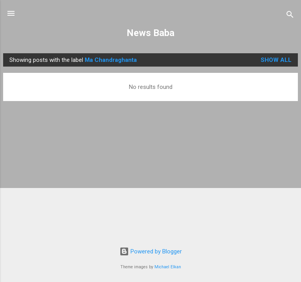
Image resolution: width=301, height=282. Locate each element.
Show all (276, 59)
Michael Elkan (167, 266)
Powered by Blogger (151, 251)
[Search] (290, 16)
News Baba (150, 32)
